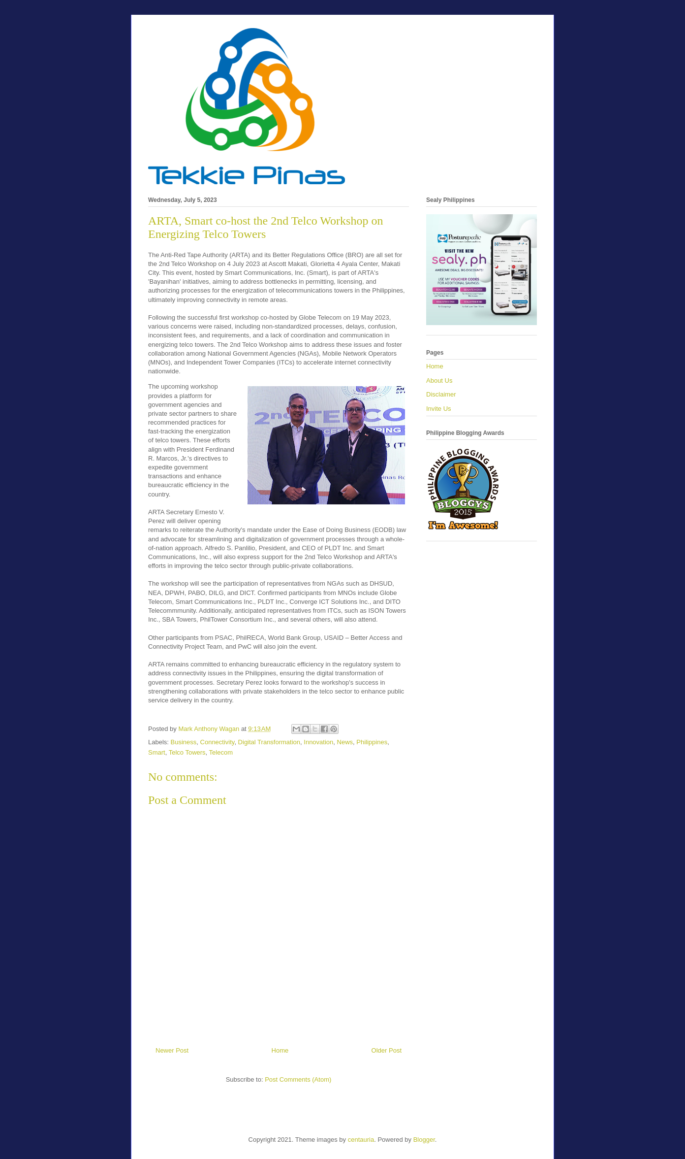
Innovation (318, 742)
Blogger (424, 1139)
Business (184, 742)
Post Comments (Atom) (298, 1079)
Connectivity (217, 742)
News (345, 742)
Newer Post (172, 1050)
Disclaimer (441, 394)
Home (280, 1050)
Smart (156, 752)
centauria (361, 1139)
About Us (439, 380)
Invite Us (438, 408)
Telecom (221, 752)
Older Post (387, 1050)
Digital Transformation (269, 742)
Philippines (371, 742)
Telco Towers (187, 752)
